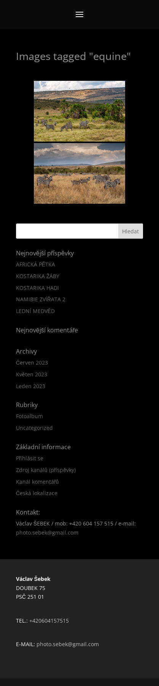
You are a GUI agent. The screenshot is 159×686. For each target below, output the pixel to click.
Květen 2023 (31, 374)
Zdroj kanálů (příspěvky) (46, 470)
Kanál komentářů (37, 481)
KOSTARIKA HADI (37, 287)
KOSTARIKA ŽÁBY (38, 276)
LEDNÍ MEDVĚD (35, 311)
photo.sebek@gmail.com (47, 532)
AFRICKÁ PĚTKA (35, 264)
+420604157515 (49, 620)
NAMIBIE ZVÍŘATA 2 (40, 299)
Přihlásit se (30, 458)
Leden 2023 (30, 386)
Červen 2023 (32, 362)
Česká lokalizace (36, 493)
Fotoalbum (29, 416)
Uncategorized (34, 427)
